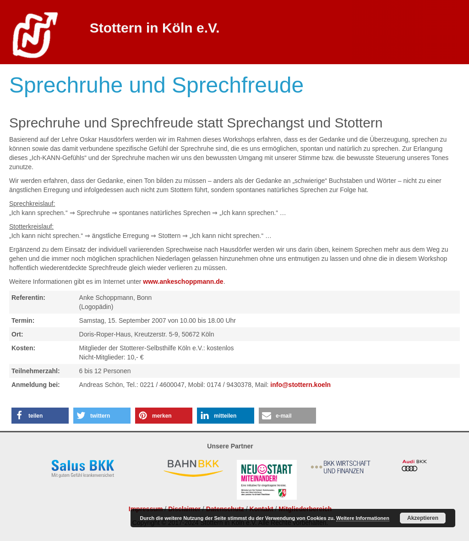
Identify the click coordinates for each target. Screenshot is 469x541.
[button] (40, 416)
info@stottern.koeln (300, 384)
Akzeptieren (422, 518)
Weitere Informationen (362, 518)
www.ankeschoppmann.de (183, 281)
